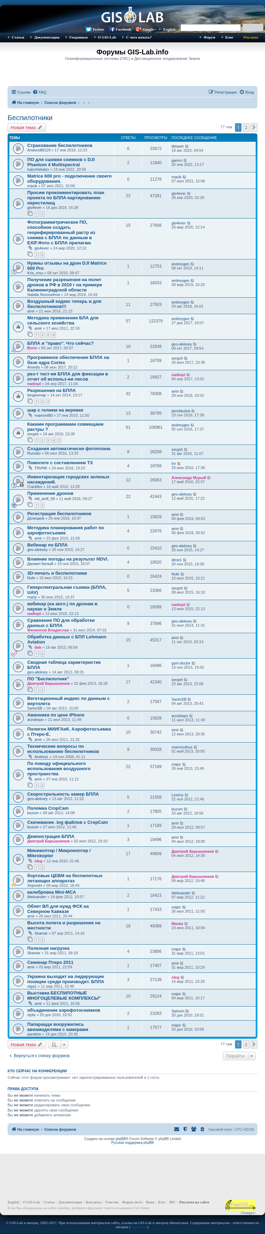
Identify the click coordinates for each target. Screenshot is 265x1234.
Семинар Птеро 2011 (50, 962)
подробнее (138, 1227)
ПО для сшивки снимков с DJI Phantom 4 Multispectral (61, 162)
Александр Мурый (188, 478)
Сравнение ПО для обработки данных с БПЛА (61, 623)
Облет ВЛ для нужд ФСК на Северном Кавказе (58, 909)
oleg (38, 861)
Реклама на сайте (194, 1202)
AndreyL (42, 757)
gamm (176, 160)
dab (38, 647)
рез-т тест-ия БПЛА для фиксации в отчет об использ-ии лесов (67, 376)
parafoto (34, 1034)
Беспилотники (30, 117)
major (176, 764)
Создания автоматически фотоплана (68, 448)
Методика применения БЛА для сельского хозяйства (62, 320)
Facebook (123, 29)
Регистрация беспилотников (59, 513)
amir (31, 311)
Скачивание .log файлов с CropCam (67, 822)
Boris (32, 348)
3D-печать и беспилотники (57, 573)
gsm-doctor (180, 663)
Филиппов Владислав (48, 630)
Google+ (149, 29)
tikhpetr (177, 146)
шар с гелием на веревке (55, 410)
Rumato (34, 453)
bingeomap (36, 395)
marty (32, 597)
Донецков (35, 518)
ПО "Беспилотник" (48, 678)
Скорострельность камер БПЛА (63, 794)
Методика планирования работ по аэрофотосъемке (65, 530)
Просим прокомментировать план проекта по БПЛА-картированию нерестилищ (65, 197)
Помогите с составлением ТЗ (60, 462)
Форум (209, 37)
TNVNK (41, 468)
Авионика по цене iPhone (56, 714)
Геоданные (78, 37)
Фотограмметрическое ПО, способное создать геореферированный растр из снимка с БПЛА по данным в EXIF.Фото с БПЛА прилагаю (61, 232)
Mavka (177, 924)
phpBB (121, 1139)
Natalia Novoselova (43, 294)
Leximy (177, 795)
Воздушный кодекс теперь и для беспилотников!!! (64, 304)
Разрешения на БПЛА (51, 390)
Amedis (33, 367)
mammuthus (182, 747)
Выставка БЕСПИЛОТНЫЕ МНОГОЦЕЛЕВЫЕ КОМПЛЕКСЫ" (64, 995)
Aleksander (36, 897)
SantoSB (34, 708)
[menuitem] (39, 92)
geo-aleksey (181, 344)
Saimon (177, 1011)
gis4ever (34, 207)
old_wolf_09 (45, 499)
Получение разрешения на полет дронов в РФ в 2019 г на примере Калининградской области (64, 284)
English (169, 29)
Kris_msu (35, 273)
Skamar (41, 933)
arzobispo (35, 719)
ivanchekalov (38, 169)
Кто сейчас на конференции (37, 1071)
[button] (254, 127)
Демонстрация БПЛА (51, 836)
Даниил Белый (40, 564)
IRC (172, 1202)
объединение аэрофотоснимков (63, 1010)
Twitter (98, 29)
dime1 (176, 560)
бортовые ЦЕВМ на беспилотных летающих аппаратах (64, 878)
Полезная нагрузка (48, 948)
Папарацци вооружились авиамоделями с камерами (57, 1027)
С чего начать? (138, 37)
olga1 (32, 986)
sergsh (177, 358)
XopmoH (34, 885)
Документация (46, 37)
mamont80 (43, 415)
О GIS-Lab (107, 37)
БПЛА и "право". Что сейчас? (60, 343)
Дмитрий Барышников (48, 683)
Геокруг (248, 1213)
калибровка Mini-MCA (51, 892)
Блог (229, 37)
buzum (33, 813)
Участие (112, 1202)
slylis (31, 1015)
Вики (150, 1202)
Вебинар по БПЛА (47, 544)
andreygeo (180, 264)
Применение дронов (50, 493)
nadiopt (34, 384)
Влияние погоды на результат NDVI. (67, 559)
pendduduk (180, 411)
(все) (138, 1202)
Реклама (251, 37)
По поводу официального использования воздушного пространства (58, 768)
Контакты (93, 1202)
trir (173, 463)
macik (32, 186)
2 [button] (246, 127)
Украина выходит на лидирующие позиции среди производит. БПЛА (65, 979)
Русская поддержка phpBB (132, 1143)
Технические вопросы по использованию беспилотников (63, 749)
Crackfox (34, 487)
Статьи (18, 37)
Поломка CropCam (48, 808)
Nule (31, 578)
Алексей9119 (38, 150)
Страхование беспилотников (59, 145)
